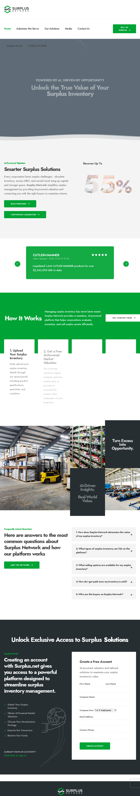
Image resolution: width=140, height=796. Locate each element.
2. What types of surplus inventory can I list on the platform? (103, 550)
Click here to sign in (15, 755)
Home (7, 29)
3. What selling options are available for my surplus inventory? (103, 567)
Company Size (86, 710)
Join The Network (22, 565)
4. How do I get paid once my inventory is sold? (101, 581)
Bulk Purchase (20, 203)
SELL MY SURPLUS (124, 28)
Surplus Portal (14, 46)
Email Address (86, 716)
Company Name (87, 697)
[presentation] (17, 264)
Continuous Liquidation (25, 214)
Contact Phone (87, 730)
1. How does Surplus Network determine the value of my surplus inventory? (103, 534)
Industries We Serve (27, 29)
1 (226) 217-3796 (37, 46)
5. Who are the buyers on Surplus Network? (99, 594)
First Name (85, 683)
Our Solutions (51, 29)
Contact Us (84, 29)
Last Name (111, 683)
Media (68, 29)
